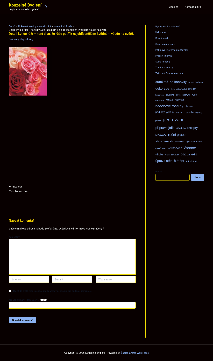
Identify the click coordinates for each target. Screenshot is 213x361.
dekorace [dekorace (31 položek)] (162, 88)
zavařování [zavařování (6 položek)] (175, 155)
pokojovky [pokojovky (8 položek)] (180, 112)
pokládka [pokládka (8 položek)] (170, 112)
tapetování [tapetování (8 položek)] (190, 141)
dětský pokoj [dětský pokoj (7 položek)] (181, 89)
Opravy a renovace (166, 44)
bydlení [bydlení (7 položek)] (191, 82)
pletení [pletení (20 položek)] (189, 106)
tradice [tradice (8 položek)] (199, 141)
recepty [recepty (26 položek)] (192, 128)
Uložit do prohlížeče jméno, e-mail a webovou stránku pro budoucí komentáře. (52, 291)
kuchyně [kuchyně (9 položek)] (186, 95)
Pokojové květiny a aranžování (172, 49)
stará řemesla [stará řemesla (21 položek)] (164, 141)
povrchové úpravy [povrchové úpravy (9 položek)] (194, 112)
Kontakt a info (193, 6)
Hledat (158, 171)
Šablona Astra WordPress (135, 352)
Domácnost (162, 38)
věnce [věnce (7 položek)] (167, 155)
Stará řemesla (163, 61)
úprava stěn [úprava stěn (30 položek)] (163, 161)
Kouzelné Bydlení (25, 5)
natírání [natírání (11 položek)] (169, 100)
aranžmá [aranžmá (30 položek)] (161, 82)
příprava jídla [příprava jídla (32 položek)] (165, 128)
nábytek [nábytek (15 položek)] (179, 99)
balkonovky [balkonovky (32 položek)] (178, 82)
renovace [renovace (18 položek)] (161, 135)
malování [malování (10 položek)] (159, 100)
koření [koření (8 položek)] (178, 95)
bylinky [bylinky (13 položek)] (199, 82)
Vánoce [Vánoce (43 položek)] (190, 148)
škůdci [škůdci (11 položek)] (193, 161)
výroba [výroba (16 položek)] (159, 154)
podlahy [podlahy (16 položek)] (160, 112)
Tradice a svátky (164, 67)
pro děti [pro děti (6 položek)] (158, 121)
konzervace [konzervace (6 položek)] (159, 95)
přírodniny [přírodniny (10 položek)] (181, 128)
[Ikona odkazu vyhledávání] (46, 7)
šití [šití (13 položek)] (187, 161)
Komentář (14, 237)
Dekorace (160, 32)
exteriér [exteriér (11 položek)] (192, 89)
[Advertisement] (72, 138)
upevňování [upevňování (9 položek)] (160, 148)
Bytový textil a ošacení (168, 26)
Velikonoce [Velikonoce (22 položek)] (174, 148)
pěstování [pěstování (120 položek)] (173, 119)
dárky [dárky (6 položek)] (172, 89)
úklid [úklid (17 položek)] (194, 154)
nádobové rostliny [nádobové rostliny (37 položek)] (169, 106)
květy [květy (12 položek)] (194, 94)
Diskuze (13, 39)
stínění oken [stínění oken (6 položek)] (179, 142)
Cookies (175, 6)
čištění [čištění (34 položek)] (179, 161)
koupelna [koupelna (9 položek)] (170, 95)
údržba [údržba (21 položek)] (185, 154)
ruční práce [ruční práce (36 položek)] (177, 135)
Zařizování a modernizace (170, 73)
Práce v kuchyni (164, 55)
